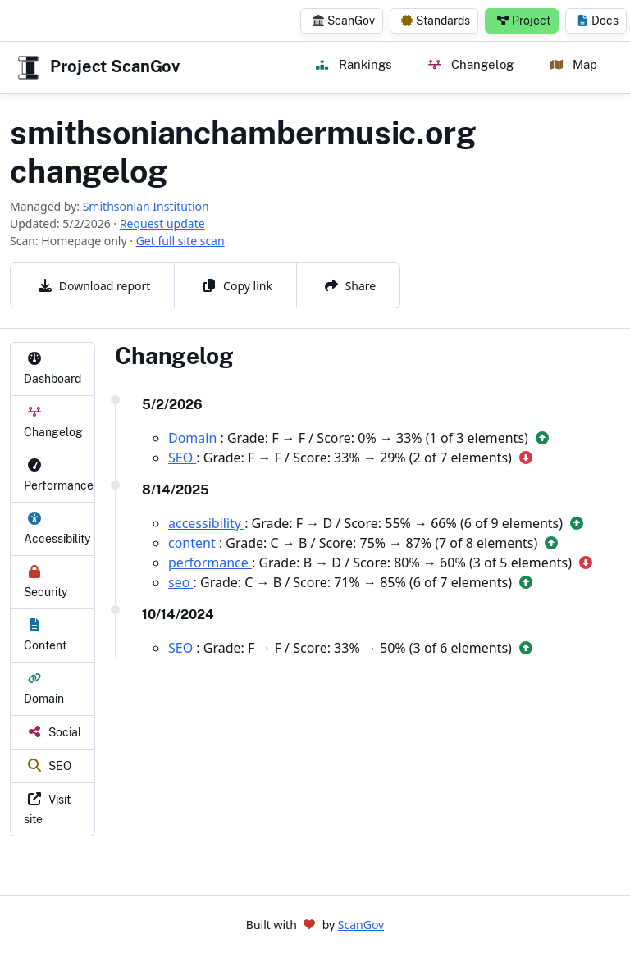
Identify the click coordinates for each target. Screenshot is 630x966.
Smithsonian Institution (146, 206)
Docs (598, 20)
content (193, 543)
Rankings (353, 64)
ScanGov (344, 20)
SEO (182, 458)
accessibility (206, 523)
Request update (162, 223)
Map (573, 64)
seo (181, 582)
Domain (194, 438)
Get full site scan (180, 240)
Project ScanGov (97, 67)
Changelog (470, 64)
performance (210, 563)
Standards (435, 20)
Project (523, 20)
